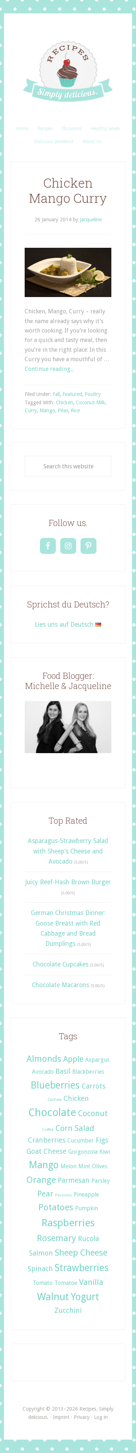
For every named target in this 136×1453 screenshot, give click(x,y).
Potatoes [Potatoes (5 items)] (55, 1207)
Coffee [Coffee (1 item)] (48, 1129)
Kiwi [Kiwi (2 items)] (104, 1151)
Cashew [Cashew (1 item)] (55, 1099)
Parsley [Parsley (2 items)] (100, 1180)
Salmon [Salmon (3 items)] (41, 1253)
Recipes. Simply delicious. (68, 72)
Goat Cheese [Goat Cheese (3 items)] (46, 1151)
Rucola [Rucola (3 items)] (88, 1239)
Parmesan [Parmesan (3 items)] (74, 1180)
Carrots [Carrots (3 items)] (94, 1086)
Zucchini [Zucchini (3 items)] (68, 1310)
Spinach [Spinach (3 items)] (40, 1269)
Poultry (93, 394)
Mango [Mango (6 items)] (44, 1164)
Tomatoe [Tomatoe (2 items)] (65, 1282)
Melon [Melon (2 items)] (69, 1166)
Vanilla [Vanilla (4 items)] (91, 1282)
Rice (75, 410)
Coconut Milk (90, 402)
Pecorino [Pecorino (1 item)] (63, 1195)
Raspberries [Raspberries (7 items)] (68, 1223)
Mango (47, 410)
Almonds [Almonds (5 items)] (43, 1058)
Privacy (82, 1417)
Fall (56, 394)
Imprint (61, 1417)
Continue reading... (49, 369)
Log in (101, 1417)
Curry (31, 410)
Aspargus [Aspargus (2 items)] (97, 1059)
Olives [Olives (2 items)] (99, 1166)
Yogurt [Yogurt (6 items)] (85, 1296)
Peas (63, 410)
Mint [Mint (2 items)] (84, 1166)
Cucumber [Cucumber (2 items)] (80, 1140)
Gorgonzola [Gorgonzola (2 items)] (83, 1151)
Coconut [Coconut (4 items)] (93, 1113)
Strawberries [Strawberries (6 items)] (82, 1267)
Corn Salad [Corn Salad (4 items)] (74, 1128)
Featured (72, 394)
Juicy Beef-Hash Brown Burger (68, 882)
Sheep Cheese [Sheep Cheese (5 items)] (81, 1252)
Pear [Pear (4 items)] (45, 1193)
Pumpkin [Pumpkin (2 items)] (86, 1208)
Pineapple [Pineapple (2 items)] (86, 1194)
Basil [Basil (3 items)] (62, 1071)
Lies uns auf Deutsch (68, 624)
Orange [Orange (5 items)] (41, 1179)
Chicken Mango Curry (68, 190)
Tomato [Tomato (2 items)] (43, 1282)
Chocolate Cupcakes (60, 964)
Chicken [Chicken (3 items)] (76, 1098)
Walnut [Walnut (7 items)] (53, 1297)
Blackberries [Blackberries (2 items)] (88, 1071)
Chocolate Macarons (60, 985)
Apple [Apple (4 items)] (73, 1059)
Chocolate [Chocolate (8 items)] (52, 1112)
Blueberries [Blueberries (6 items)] (55, 1085)
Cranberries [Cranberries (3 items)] (47, 1140)
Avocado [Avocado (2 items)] (43, 1071)
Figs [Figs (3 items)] (102, 1140)
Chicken (64, 402)
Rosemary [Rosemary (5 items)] (56, 1238)
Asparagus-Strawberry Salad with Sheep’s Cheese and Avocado (68, 851)
